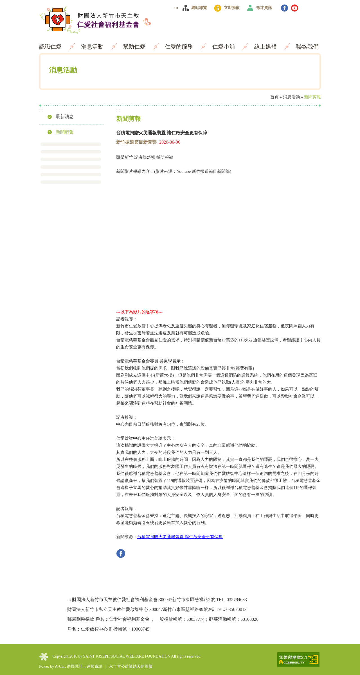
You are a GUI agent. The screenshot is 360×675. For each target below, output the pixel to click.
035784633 (237, 599)
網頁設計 (74, 666)
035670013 (236, 609)
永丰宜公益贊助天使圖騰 (130, 666)
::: (176, 8)
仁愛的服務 (179, 47)
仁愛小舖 (224, 47)
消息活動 (93, 47)
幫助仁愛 (135, 47)
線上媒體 (266, 47)
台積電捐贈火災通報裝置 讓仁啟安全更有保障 (180, 536)
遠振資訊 (94, 666)
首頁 (274, 97)
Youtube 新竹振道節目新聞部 (203, 171)
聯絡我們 (307, 47)
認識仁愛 (51, 47)
